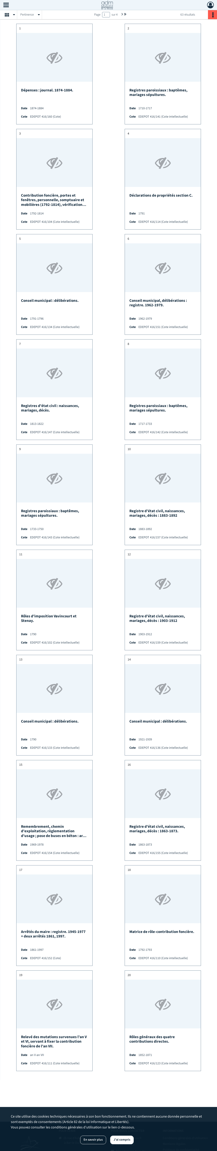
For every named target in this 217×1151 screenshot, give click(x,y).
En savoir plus (93, 1139)
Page (97, 14)
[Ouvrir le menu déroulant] (6, 5)
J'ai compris (122, 1139)
